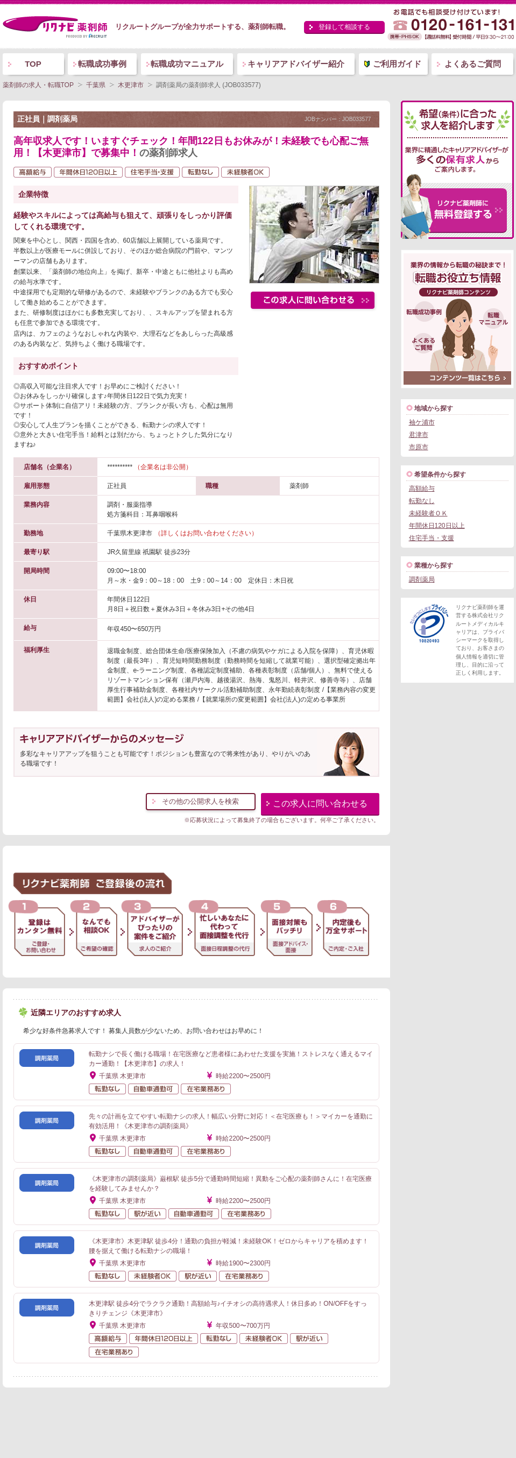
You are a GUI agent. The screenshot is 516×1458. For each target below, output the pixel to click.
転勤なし (422, 501)
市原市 (418, 447)
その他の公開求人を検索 (200, 801)
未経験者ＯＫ (428, 513)
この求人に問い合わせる (320, 803)
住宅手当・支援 (431, 538)
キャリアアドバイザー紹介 (296, 63)
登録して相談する (344, 27)
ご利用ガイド (397, 63)
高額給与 (422, 488)
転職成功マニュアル (187, 63)
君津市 (418, 434)
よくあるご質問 (472, 63)
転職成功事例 (102, 63)
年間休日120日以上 (437, 525)
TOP (33, 63)
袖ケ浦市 (422, 422)
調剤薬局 (422, 579)
